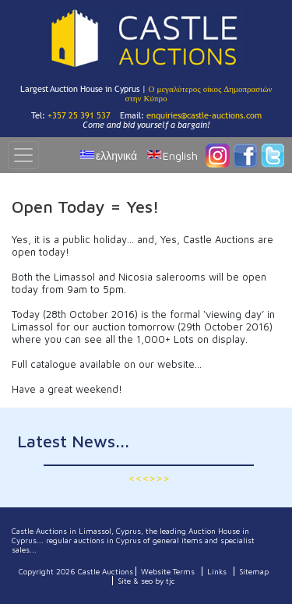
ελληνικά (116, 155)
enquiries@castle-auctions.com (204, 115)
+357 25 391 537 (79, 115)
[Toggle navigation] (23, 155)
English (180, 155)
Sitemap (254, 571)
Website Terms (168, 571)
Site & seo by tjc (146, 580)
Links (217, 571)
